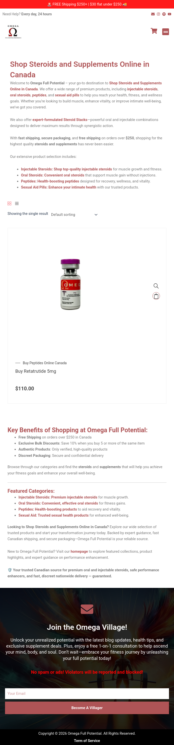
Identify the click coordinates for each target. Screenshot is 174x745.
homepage (79, 551)
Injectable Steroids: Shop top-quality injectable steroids (66, 169)
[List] (17, 204)
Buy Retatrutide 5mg (35, 371)
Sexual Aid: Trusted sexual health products (54, 515)
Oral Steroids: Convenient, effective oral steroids (58, 503)
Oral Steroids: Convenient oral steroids (52, 175)
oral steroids (20, 95)
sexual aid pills (67, 95)
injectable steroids (142, 89)
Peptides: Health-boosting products (48, 509)
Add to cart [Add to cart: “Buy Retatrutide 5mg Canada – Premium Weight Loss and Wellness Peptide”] (156, 296)
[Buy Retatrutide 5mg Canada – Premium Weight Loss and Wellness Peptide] (70, 290)
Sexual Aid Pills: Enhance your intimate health (58, 187)
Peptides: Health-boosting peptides (50, 181)
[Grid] (9, 204)
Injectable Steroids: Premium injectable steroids (58, 497)
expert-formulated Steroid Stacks (60, 119)
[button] (165, 31)
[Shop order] (73, 215)
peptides (39, 95)
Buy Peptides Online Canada (45, 363)
